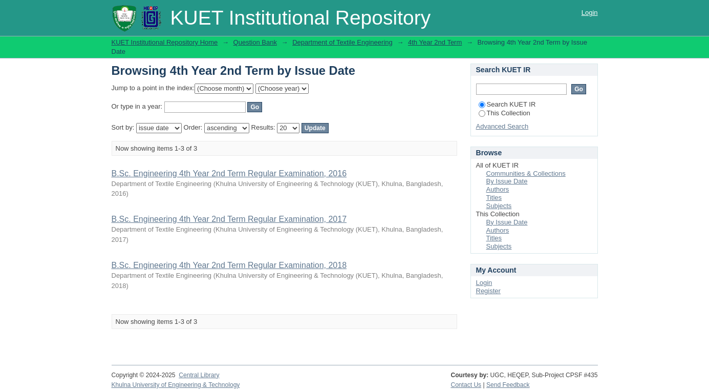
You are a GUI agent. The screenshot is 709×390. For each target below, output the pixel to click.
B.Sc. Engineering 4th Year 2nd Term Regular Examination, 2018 (229, 265)
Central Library (199, 375)
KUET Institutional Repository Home (165, 42)
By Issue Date (507, 181)
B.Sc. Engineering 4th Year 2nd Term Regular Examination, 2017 (229, 219)
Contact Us (465, 384)
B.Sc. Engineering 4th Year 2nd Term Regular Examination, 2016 (229, 173)
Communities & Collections (526, 173)
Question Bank (255, 42)
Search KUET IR (507, 104)
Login (590, 12)
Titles (494, 197)
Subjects (499, 206)
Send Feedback (508, 384)
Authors (497, 189)
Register (488, 291)
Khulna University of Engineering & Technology (176, 384)
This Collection (504, 113)
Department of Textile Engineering (342, 42)
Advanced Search (502, 126)
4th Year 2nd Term (435, 42)
